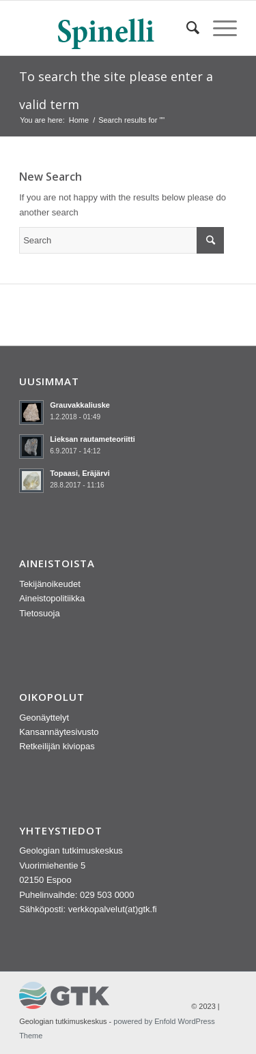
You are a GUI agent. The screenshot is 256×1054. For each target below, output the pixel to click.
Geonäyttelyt (44, 717)
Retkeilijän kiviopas (57, 746)
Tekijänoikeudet (50, 584)
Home (79, 120)
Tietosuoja (39, 613)
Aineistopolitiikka (52, 598)
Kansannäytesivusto (58, 732)
